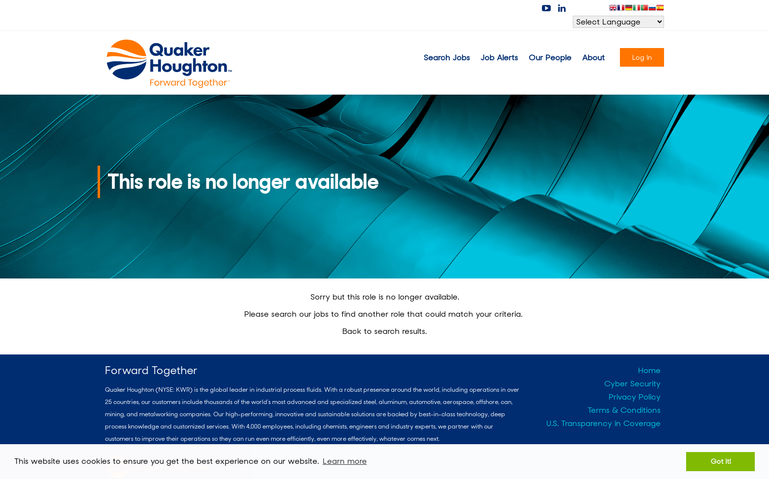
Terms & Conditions (624, 410)
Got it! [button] (721, 461)
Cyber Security (632, 383)
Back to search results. (384, 331)
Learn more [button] (345, 461)
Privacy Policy (635, 397)
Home (649, 370)
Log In (642, 57)
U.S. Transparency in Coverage (603, 423)
